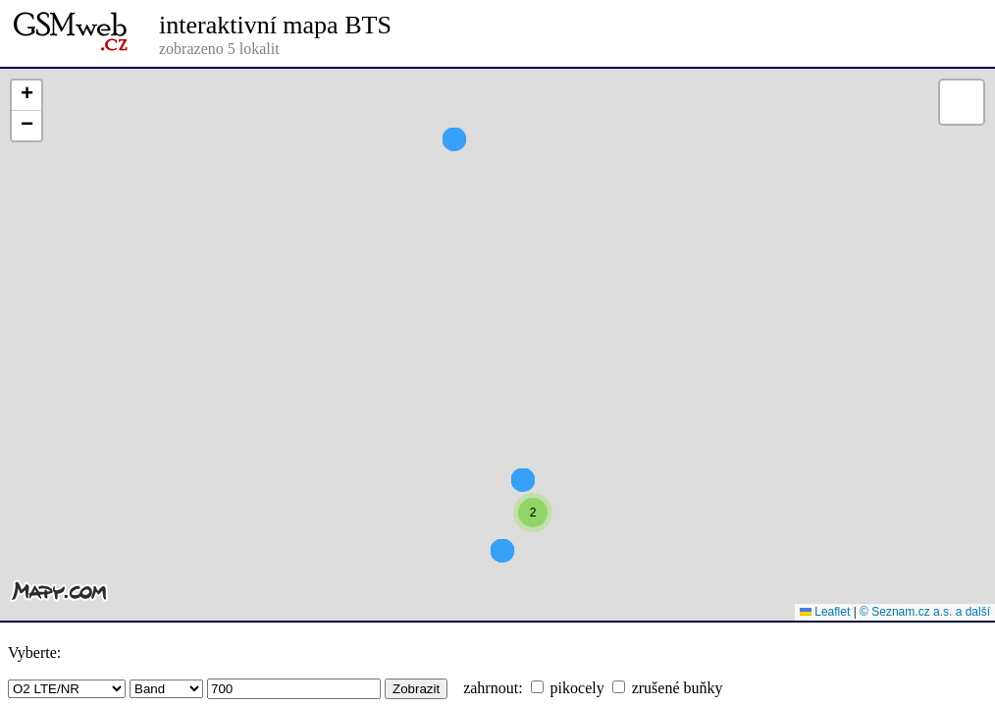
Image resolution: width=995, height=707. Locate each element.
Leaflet (825, 612)
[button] (532, 548)
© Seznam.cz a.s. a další (925, 612)
